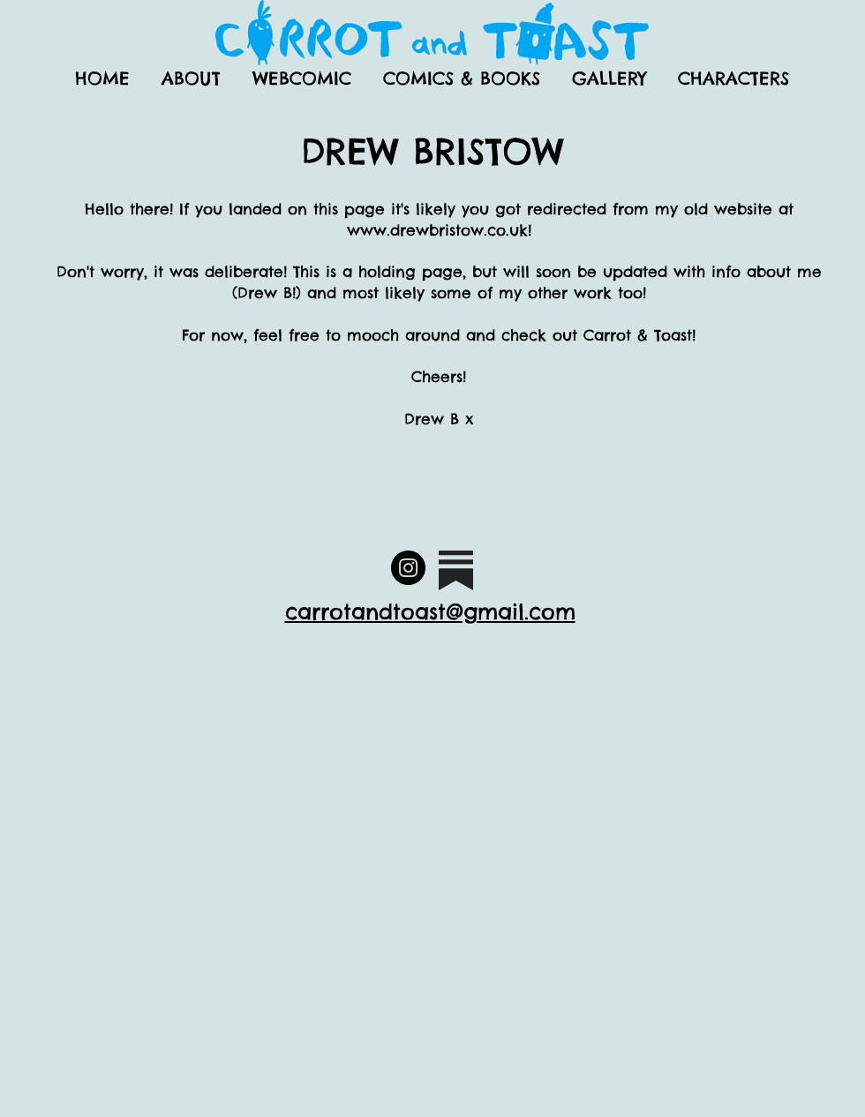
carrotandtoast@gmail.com (430, 611)
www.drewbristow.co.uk (437, 230)
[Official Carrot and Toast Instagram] (408, 568)
